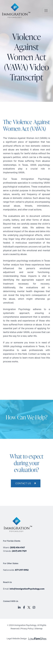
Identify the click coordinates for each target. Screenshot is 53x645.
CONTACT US (23, 483)
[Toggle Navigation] (46, 10)
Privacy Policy (27, 628)
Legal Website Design (26, 638)
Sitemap (39, 628)
